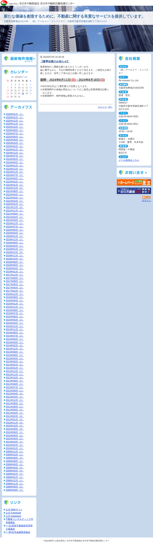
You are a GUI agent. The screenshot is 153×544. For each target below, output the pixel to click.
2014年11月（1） (15, 329)
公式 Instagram (13, 516)
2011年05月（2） (15, 409)
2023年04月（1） (15, 178)
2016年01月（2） (15, 303)
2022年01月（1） (15, 204)
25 (23, 93)
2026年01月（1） (15, 117)
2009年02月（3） (15, 474)
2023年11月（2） (15, 172)
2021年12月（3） (15, 207)
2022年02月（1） (15, 201)
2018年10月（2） (15, 258)
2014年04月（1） (15, 342)
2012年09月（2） (15, 380)
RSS (146, 197)
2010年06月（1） (15, 435)
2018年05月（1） (15, 265)
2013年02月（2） (15, 364)
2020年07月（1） (15, 226)
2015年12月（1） (15, 307)
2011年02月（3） (15, 416)
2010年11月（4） (15, 422)
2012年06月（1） (15, 390)
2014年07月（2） (15, 336)
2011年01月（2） (15, 419)
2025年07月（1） (15, 133)
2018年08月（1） (15, 262)
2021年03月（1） (15, 220)
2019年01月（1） (15, 249)
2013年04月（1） (15, 358)
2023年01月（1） (15, 185)
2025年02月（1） (15, 146)
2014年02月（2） (15, 345)
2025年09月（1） (15, 130)
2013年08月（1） (15, 355)
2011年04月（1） (15, 413)
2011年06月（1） (15, 406)
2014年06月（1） (15, 339)
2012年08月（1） (15, 384)
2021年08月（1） (15, 214)
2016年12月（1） (15, 294)
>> (25, 77)
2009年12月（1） (15, 451)
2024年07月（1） (15, 156)
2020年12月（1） (15, 223)
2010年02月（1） (15, 445)
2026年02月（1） (15, 114)
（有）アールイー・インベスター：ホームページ (134, 182)
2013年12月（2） (15, 348)
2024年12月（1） (15, 152)
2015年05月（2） (15, 319)
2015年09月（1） (15, 310)
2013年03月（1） (15, 361)
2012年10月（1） (15, 377)
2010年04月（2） (15, 438)
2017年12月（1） (15, 275)
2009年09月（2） (15, 458)
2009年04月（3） (15, 467)
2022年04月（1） (15, 194)
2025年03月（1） (15, 143)
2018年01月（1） (15, 271)
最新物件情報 (19, 59)
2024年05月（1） (15, 159)
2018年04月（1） (15, 268)
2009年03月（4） (15, 470)
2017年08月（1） (15, 281)
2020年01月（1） (15, 236)
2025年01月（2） (15, 149)
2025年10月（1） (15, 127)
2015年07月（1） (15, 313)
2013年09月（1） (15, 352)
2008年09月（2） (15, 486)
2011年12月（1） (15, 400)
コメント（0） (105, 107)
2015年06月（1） (15, 316)
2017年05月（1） (15, 284)
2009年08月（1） (15, 461)
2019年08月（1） (15, 242)
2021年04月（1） (15, 217)
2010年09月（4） (15, 429)
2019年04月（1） (15, 246)
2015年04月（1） (15, 323)
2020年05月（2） (15, 230)
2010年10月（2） (15, 425)
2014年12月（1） (15, 326)
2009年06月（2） (15, 464)
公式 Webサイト (14, 509)
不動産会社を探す (134, 190)
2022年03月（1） (15, 197)
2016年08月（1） (15, 297)
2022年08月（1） (15, 191)
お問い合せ (134, 172)
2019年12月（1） (15, 239)
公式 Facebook (13, 512)
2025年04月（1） (15, 139)
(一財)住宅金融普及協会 (18, 532)
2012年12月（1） (15, 371)
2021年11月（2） (15, 210)
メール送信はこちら (129, 160)
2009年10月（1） (15, 454)
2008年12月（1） (15, 480)
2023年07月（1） (15, 175)
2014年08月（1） (15, 332)
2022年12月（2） (15, 188)
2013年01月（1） (15, 368)
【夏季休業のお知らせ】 (55, 61)
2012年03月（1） (15, 397)
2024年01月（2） (15, 165)
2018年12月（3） (15, 252)
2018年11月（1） (15, 255)
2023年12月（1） (15, 169)
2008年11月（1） (15, 483)
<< (12, 77)
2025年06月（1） (15, 136)
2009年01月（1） (15, 477)
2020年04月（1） (15, 233)
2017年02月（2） (15, 291)
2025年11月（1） (15, 123)
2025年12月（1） (15, 120)
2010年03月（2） (15, 442)
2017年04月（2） (15, 287)
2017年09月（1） (15, 278)
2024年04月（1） (15, 162)
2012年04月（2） (15, 393)
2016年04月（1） (15, 300)
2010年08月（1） (15, 432)
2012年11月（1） (15, 374)
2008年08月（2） (15, 490)
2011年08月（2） (15, 403)
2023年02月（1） (15, 181)
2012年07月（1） (15, 387)
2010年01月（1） (15, 448)
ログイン (146, 200)
